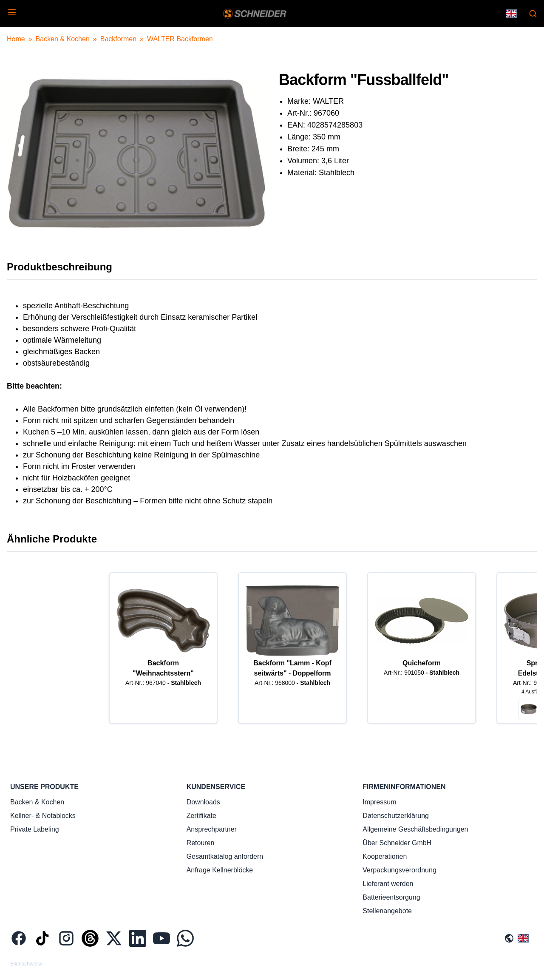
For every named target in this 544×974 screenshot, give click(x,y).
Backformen (118, 39)
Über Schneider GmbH (397, 842)
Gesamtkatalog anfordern (225, 856)
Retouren (201, 842)
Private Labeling (34, 829)
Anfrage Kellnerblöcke (220, 870)
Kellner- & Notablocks (43, 815)
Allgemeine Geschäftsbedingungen (415, 829)
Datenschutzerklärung (396, 815)
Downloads (203, 802)
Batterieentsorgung (391, 897)
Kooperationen (385, 856)
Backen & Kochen (63, 39)
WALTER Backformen (180, 39)
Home (16, 39)
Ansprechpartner (212, 829)
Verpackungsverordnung (399, 870)
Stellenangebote (387, 910)
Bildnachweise (26, 964)
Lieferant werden (388, 883)
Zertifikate (201, 815)
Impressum (379, 802)
